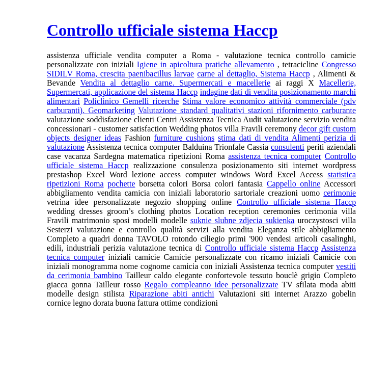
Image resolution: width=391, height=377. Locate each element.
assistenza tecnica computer (274, 156)
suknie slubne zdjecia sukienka (242, 220)
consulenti (287, 147)
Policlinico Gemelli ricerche (131, 101)
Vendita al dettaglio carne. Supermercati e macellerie (175, 82)
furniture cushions (184, 137)
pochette (121, 183)
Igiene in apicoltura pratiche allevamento (205, 64)
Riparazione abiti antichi (171, 293)
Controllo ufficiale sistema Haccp (296, 202)
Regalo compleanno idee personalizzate (211, 284)
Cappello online (293, 183)
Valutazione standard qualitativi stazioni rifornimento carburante (247, 110)
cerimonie (339, 192)
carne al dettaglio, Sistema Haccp (253, 73)
